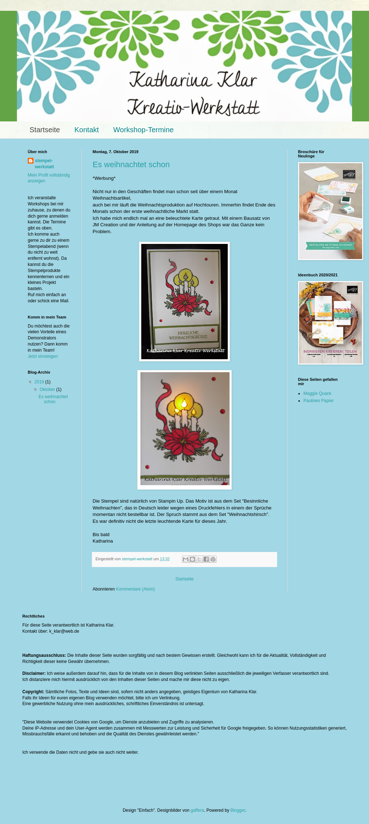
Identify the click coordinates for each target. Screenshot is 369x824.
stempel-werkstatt (44, 163)
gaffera (197, 810)
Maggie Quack (317, 393)
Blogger (238, 810)
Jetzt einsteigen (43, 356)
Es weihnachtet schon (131, 164)
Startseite (45, 130)
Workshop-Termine (143, 130)
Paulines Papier (318, 400)
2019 (40, 381)
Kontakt (86, 130)
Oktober (48, 389)
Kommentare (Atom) (135, 589)
